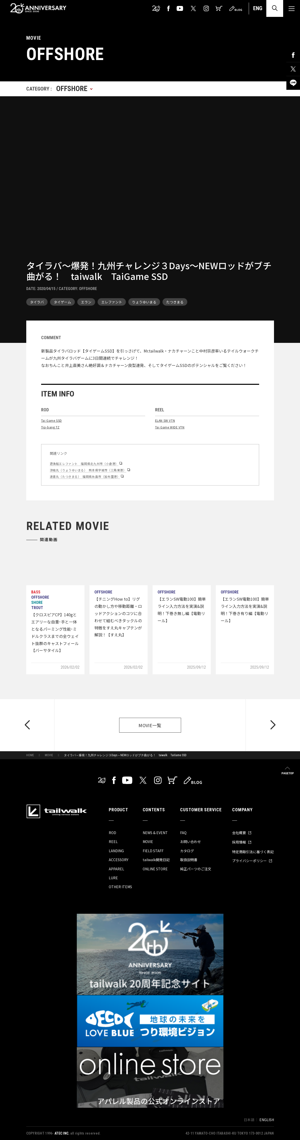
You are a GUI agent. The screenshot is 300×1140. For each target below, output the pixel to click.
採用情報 (241, 842)
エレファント (111, 301)
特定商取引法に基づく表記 (253, 851)
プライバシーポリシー (252, 860)
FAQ (183, 832)
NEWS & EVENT (155, 832)
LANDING (116, 850)
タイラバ (37, 301)
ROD (112, 832)
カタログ (187, 850)
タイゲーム (62, 301)
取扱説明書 (188, 859)
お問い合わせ (190, 841)
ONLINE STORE (155, 868)
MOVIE (49, 755)
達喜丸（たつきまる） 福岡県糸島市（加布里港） (85, 476)
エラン (86, 301)
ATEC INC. (62, 1133)
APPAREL (116, 868)
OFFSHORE (88, 288)
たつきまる (175, 301)
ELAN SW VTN (165, 420)
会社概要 (241, 832)
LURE (113, 877)
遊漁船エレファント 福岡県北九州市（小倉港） (84, 463)
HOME (30, 755)
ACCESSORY (118, 859)
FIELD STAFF (153, 850)
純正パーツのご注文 (195, 868)
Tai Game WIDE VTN (170, 427)
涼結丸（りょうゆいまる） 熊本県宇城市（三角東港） (88, 470)
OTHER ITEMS (120, 886)
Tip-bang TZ (50, 427)
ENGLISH (266, 1119)
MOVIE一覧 (150, 725)
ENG (257, 8)
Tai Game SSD (51, 420)
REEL (113, 841)
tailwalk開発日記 (156, 859)
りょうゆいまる (144, 301)
